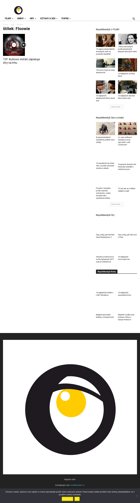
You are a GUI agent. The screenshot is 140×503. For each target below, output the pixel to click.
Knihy (21, 18)
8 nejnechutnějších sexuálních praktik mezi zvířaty (105, 139)
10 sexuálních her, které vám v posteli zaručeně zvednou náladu (105, 166)
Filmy (9, 18)
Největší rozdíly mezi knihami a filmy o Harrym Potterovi (126, 317)
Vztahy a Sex (49, 18)
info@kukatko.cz (77, 485)
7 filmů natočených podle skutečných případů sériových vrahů (127, 49)
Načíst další (116, 107)
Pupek (66, 18)
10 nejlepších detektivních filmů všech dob (105, 98)
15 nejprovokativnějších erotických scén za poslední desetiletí (105, 51)
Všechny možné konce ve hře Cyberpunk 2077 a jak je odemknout (105, 259)
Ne (77, 499)
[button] (133, 19)
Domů (5, 24)
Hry (33, 18)
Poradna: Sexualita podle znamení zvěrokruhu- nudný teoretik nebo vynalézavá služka (103, 194)
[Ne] (136, 495)
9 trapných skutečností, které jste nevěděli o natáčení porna (127, 166)
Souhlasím (67, 499)
